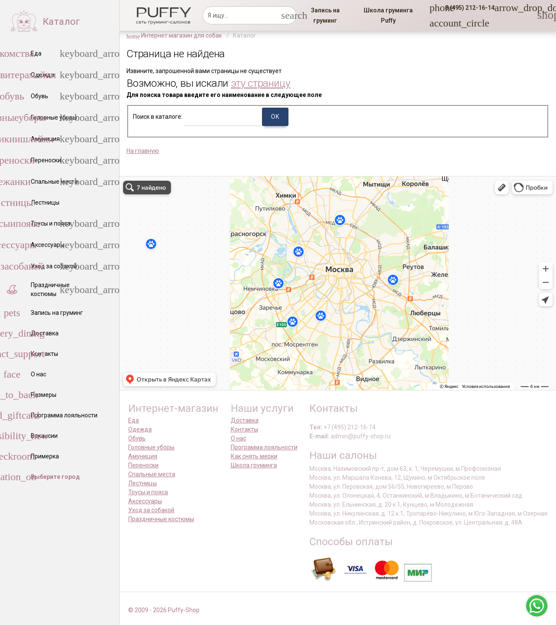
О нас (238, 438)
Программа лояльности (264, 447)
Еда (133, 420)
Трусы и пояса (148, 492)
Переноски (143, 465)
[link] (325, 15)
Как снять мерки (254, 456)
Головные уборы (151, 447)
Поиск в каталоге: (157, 116)
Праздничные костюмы (161, 519)
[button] (467, 7)
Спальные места (151, 474)
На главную (142, 150)
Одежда (140, 429)
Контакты (244, 429)
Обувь (137, 438)
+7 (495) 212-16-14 (350, 427)
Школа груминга (254, 465)
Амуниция (142, 456)
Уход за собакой (151, 510)
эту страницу (261, 83)
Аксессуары (145, 501)
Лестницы (142, 483)
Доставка (245, 420)
